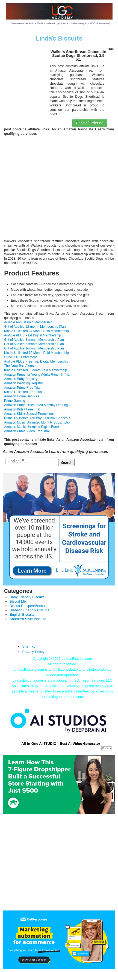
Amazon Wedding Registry (23, 383)
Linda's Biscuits (59, 38)
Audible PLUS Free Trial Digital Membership (36, 361)
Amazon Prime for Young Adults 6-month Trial (37, 374)
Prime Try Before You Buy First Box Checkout (37, 418)
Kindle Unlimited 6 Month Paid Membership (35, 370)
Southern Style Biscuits (28, 619)
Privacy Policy (33, 652)
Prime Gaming (14, 401)
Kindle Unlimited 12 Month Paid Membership (36, 353)
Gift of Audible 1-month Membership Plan (34, 348)
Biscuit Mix (18, 601)
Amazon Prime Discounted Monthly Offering (36, 405)
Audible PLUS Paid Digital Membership (32, 335)
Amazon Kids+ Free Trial (22, 409)
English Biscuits (22, 614)
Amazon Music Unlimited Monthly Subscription (38, 422)
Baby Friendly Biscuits (27, 597)
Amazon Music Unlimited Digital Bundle (32, 427)
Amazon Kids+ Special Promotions (29, 414)
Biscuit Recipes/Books (27, 606)
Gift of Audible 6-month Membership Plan (34, 344)
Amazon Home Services (21, 396)
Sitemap (29, 646)
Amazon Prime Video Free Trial (27, 431)
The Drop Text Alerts (19, 366)
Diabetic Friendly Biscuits (29, 610)
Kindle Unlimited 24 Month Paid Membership (36, 331)
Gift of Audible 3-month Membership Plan (34, 340)
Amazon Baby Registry (20, 379)
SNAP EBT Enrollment (20, 357)
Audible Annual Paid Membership (28, 322)
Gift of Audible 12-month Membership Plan (35, 327)
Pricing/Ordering (90, 123)
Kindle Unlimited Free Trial (23, 392)
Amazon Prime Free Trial (22, 388)
